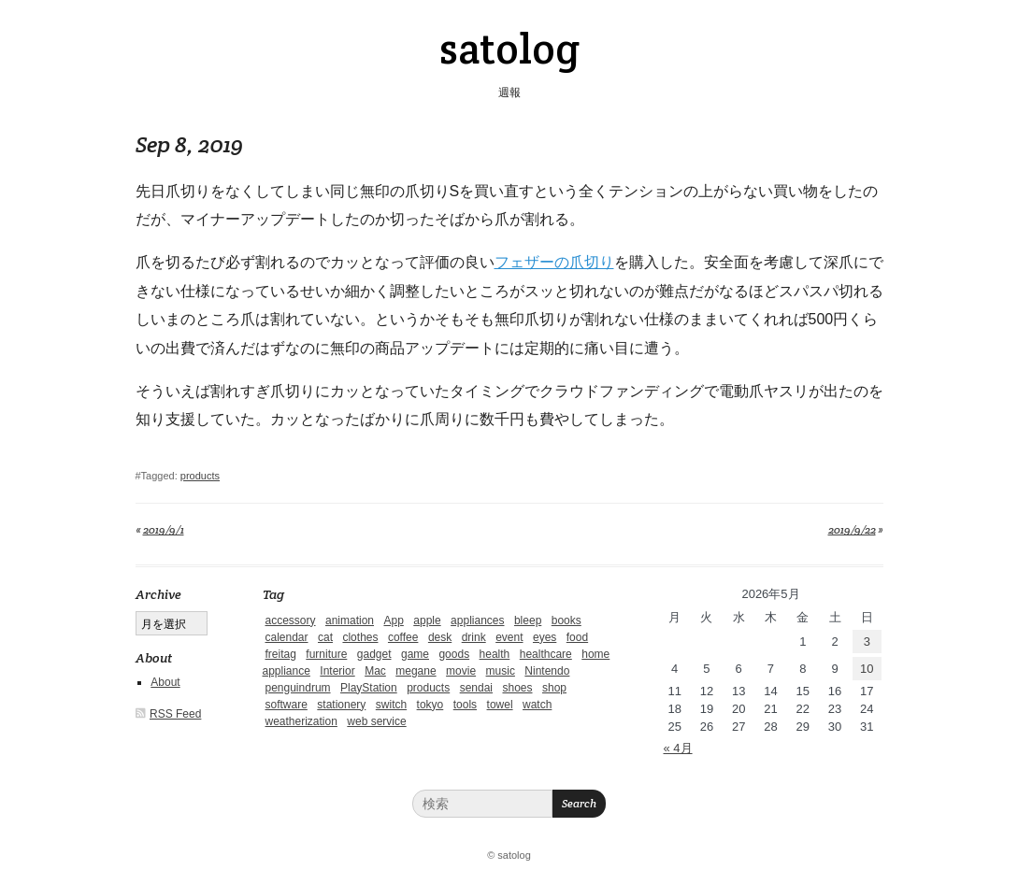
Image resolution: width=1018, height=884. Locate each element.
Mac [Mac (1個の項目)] (375, 670)
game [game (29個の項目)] (415, 654)
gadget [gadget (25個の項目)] (374, 654)
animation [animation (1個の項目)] (349, 620)
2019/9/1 (163, 529)
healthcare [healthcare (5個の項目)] (546, 654)
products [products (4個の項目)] (428, 687)
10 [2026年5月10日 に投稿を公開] (866, 669)
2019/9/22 (852, 529)
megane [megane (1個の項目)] (415, 670)
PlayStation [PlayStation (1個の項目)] (368, 687)
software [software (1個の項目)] (286, 704)
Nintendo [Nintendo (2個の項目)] (546, 670)
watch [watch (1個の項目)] (537, 704)
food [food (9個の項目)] (577, 637)
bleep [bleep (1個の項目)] (527, 620)
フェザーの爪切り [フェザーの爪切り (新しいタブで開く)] (554, 262)
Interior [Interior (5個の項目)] (337, 670)
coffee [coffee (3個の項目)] (403, 637)
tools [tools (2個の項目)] (465, 704)
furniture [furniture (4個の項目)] (326, 654)
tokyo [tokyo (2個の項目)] (430, 704)
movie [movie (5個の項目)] (461, 670)
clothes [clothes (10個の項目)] (360, 637)
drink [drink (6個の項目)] (474, 637)
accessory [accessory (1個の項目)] (290, 620)
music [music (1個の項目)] (500, 670)
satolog (509, 48)
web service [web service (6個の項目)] (376, 721)
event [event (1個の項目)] (509, 637)
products (200, 475)
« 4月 (678, 748)
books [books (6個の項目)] (566, 620)
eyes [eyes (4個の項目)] (544, 637)
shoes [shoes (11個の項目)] (517, 687)
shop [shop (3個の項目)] (554, 687)
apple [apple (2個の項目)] (426, 620)
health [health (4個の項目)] (495, 654)
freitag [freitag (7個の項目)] (280, 654)
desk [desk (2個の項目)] (440, 637)
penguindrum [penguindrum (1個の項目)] (298, 687)
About (165, 682)
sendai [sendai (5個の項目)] (476, 687)
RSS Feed (175, 713)
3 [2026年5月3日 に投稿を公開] (867, 641)
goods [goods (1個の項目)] (453, 654)
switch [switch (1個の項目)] (391, 704)
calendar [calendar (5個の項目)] (286, 637)
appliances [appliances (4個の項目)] (477, 620)
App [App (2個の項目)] (393, 620)
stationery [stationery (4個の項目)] (341, 704)
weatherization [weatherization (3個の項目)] (301, 721)
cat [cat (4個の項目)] (325, 637)
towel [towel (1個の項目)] (500, 704)
